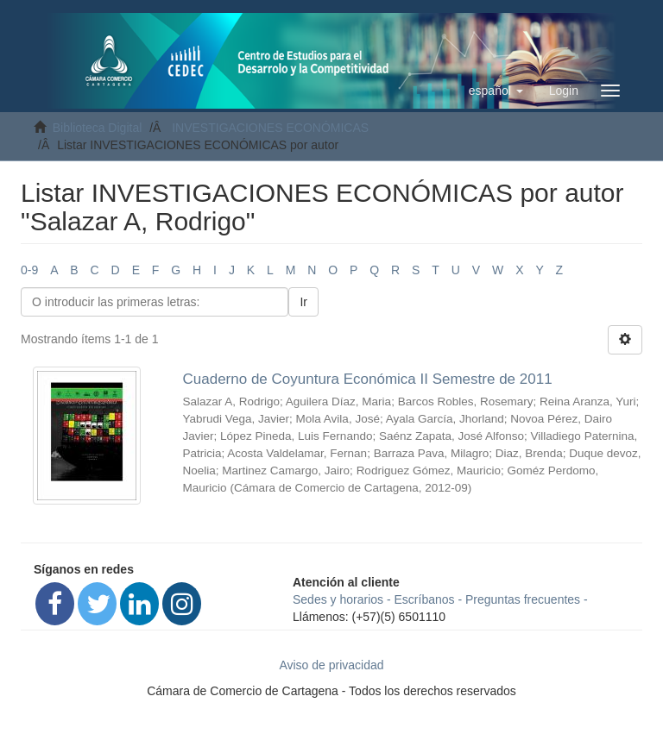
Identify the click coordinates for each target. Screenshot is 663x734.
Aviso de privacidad (331, 665)
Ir (303, 302)
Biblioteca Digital (97, 128)
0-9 (29, 270)
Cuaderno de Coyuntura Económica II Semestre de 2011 (367, 379)
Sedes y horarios (338, 599)
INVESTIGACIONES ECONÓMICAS (270, 128)
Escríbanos (425, 599)
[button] (496, 90)
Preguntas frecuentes (522, 599)
